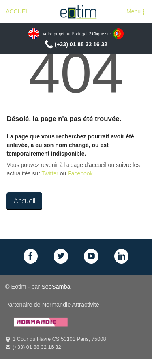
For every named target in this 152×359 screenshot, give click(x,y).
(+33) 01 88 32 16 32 (81, 44)
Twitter (50, 173)
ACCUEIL (18, 11)
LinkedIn (121, 256)
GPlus (91, 256)
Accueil (24, 200)
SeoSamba (55, 286)
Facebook (80, 173)
